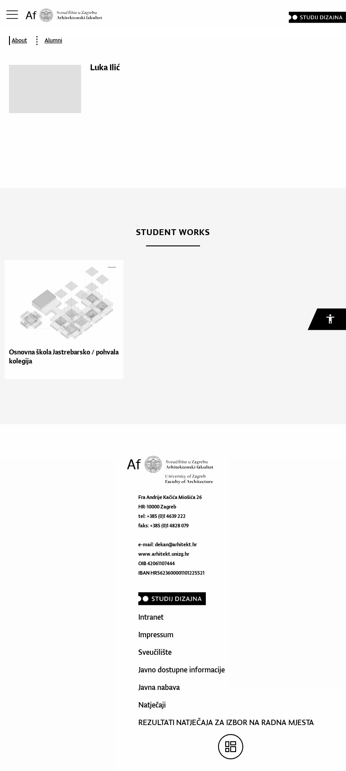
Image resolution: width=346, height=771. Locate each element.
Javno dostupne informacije (181, 670)
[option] (61, 319)
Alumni (53, 40)
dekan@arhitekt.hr (176, 544)
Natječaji (152, 705)
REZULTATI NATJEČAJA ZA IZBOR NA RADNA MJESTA (226, 722)
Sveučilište (155, 652)
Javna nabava (159, 687)
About (19, 40)
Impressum (155, 634)
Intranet (151, 617)
